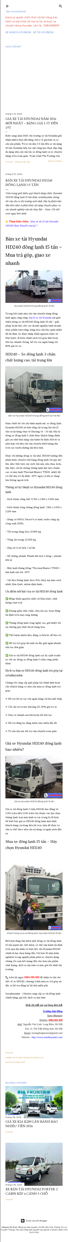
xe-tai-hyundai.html (15, 1062)
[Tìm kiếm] (61, 5)
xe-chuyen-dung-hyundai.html (28, 1057)
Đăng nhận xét (22, 162)
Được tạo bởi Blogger (34, 1221)
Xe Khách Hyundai (18, 32)
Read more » (55, 161)
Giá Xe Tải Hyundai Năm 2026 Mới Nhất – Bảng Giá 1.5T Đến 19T (31, 123)
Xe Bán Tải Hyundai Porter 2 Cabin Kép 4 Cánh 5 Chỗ (31, 1191)
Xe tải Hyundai (43, 32)
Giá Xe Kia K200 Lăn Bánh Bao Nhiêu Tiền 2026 (31, 1123)
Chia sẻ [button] (9, 162)
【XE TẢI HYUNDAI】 (15, 11)
